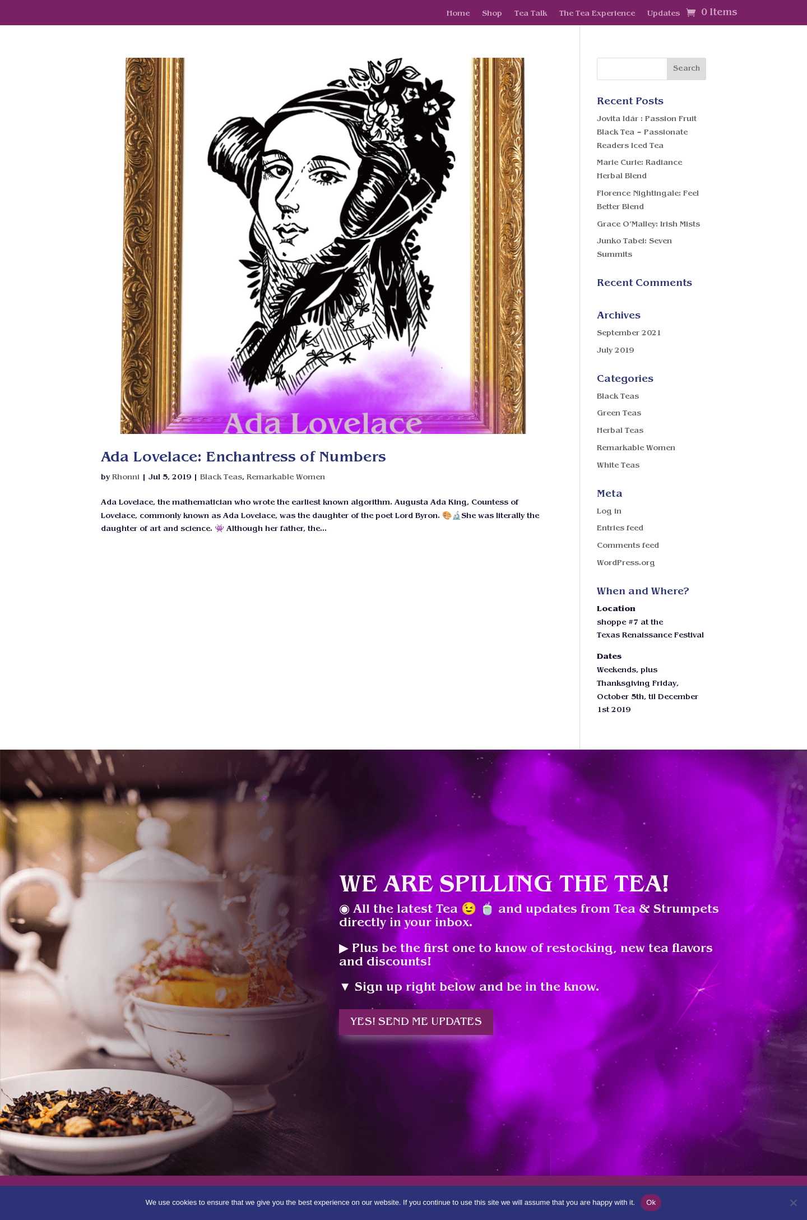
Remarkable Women (286, 477)
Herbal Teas (620, 431)
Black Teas (221, 477)
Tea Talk (530, 14)
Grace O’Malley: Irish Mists (648, 224)
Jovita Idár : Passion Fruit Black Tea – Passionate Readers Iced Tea (647, 132)
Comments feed (628, 546)
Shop (492, 14)
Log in (609, 511)
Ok (651, 1202)
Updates (663, 14)
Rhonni (126, 477)
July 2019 (615, 350)
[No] (793, 1202)
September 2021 (629, 333)
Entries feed (620, 528)
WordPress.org (626, 563)
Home (458, 14)
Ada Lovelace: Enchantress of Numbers (243, 457)
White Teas (618, 465)
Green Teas (619, 413)
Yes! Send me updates (416, 1022)
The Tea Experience (597, 14)
